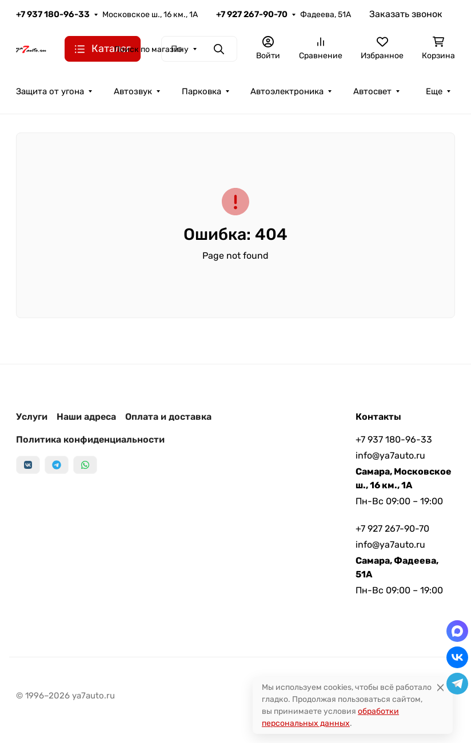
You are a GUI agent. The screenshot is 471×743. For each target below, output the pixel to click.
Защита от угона (50, 91)
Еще (434, 91)
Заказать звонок (405, 14)
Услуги (31, 416)
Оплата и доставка (168, 416)
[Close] (440, 687)
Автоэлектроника (287, 91)
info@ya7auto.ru (390, 455)
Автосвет (372, 91)
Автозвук (133, 91)
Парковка (201, 91)
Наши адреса (86, 416)
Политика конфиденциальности (90, 439)
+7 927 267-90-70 (252, 14)
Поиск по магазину (151, 49)
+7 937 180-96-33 (53, 14)
